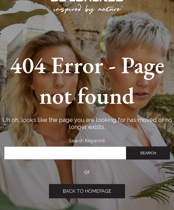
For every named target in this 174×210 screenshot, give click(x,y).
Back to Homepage (87, 191)
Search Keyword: (87, 141)
